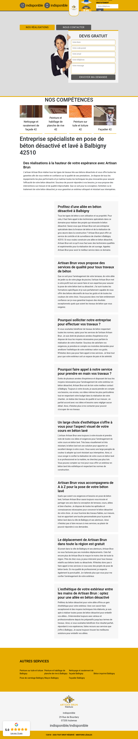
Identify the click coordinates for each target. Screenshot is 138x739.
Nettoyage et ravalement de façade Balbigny (81, 672)
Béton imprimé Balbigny (104, 673)
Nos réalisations (37, 27)
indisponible (31, 5)
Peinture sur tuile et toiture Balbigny (31, 672)
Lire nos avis (16, 733)
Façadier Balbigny (77, 678)
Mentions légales (84, 735)
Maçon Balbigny (51, 678)
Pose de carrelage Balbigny (32, 678)
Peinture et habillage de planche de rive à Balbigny (55, 672)
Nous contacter (73, 27)
